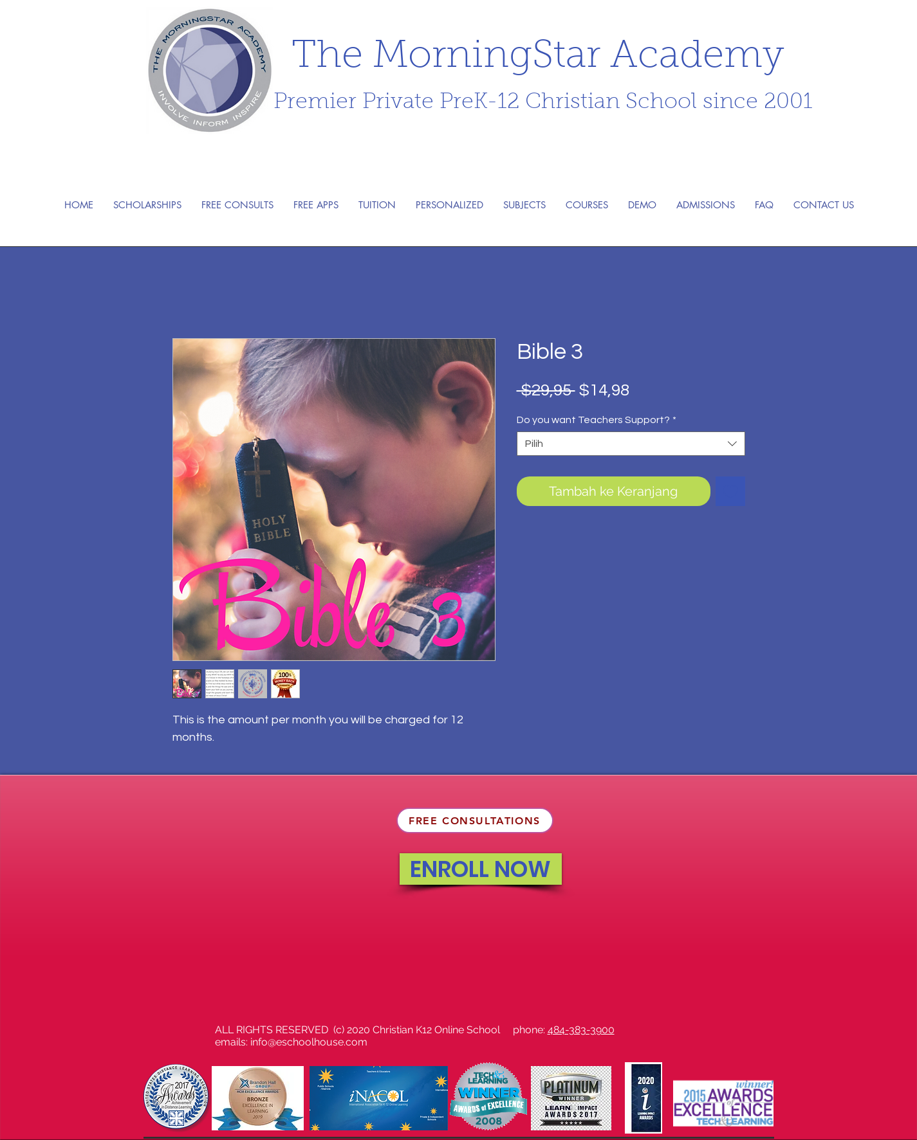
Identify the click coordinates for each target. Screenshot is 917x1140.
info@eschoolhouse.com (308, 1042)
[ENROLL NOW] (481, 869)
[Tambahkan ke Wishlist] (730, 491)
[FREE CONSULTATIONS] (474, 820)
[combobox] (631, 443)
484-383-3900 (581, 1030)
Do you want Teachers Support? (596, 420)
